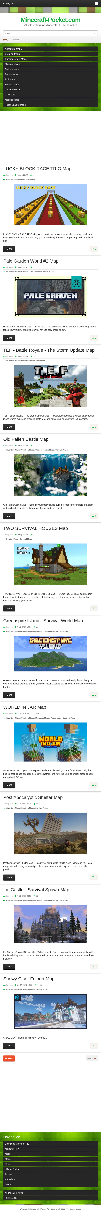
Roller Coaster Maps (15, 105)
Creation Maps (12, 54)
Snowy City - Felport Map (28, 978)
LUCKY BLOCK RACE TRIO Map (37, 168)
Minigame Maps (13, 64)
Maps (7, 1159)
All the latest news (14, 1193)
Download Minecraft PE (17, 1143)
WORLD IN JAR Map (24, 707)
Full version (14, 40)
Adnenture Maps (13, 49)
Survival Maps (12, 84)
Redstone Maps (13, 89)
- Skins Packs (12, 1169)
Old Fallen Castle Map (25, 439)
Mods (7, 1154)
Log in (9, 3)
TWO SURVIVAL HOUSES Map (35, 528)
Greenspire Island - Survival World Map (43, 620)
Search (95, 33)
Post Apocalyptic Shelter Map (33, 797)
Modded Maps (12, 100)
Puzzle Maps (11, 74)
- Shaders (10, 1179)
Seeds (8, 1184)
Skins (7, 1164)
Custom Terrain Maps (16, 59)
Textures (9, 1174)
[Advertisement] (50, 136)
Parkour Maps (12, 69)
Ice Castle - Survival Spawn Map (36, 889)
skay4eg (9, 175)
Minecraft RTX (12, 1148)
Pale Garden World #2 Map (31, 261)
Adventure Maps (13, 179)
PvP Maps (10, 79)
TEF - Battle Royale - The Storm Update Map (49, 350)
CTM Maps (10, 94)
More (9, 248)
